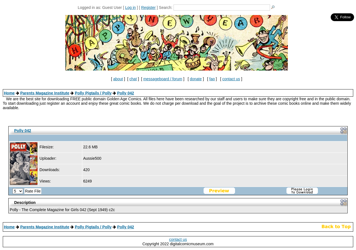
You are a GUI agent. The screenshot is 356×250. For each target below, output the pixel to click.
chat (133, 79)
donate (196, 79)
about (118, 79)
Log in (130, 7)
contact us (231, 79)
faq (212, 79)
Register (148, 7)
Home (9, 93)
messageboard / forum (162, 79)
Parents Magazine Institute (45, 93)
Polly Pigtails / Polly (93, 93)
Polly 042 (125, 93)
